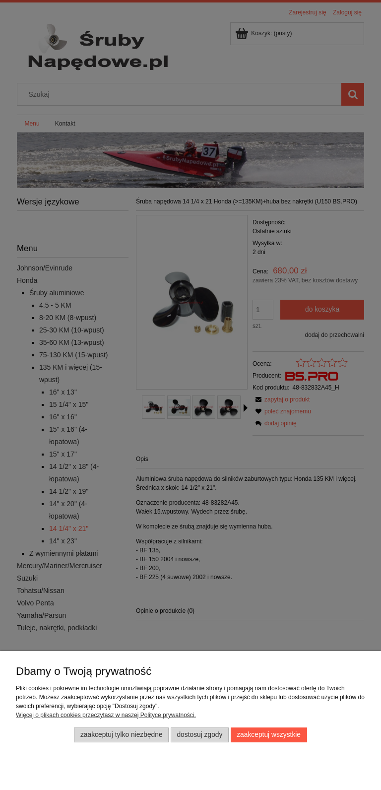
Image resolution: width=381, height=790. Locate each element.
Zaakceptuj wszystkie (269, 734)
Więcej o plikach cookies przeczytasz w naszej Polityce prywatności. (106, 715)
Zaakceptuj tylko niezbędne (121, 734)
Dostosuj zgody (199, 734)
